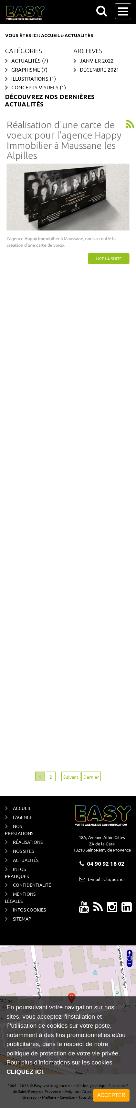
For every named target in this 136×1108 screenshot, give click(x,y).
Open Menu (123, 11)
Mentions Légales (20, 897)
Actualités (26, 60)
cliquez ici (24, 1071)
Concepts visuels (34, 87)
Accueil (50, 35)
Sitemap (22, 919)
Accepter (111, 1095)
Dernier (91, 777)
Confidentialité (30, 885)
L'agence (22, 817)
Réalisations (28, 842)
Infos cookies (29, 910)
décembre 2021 (99, 69)
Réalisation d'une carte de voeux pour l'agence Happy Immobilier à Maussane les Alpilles (64, 143)
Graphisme (25, 69)
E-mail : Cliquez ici (106, 879)
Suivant (70, 777)
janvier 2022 (97, 60)
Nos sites (23, 851)
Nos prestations (19, 829)
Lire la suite (106, 254)
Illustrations (29, 78)
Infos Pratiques (17, 872)
